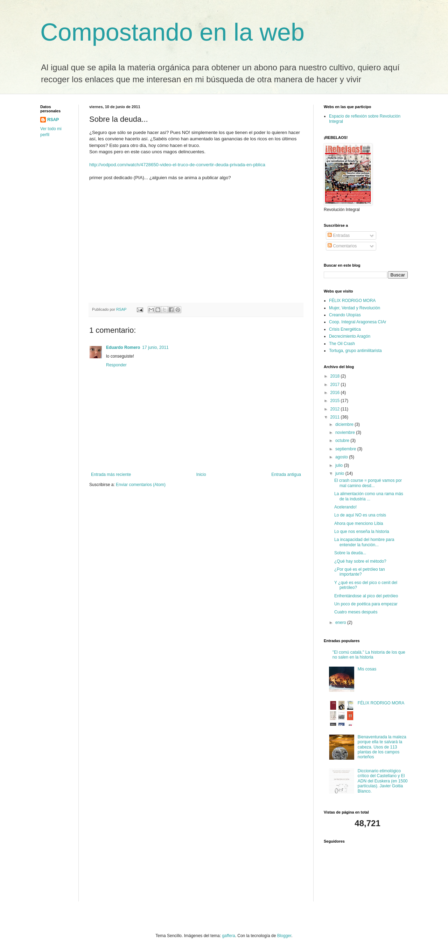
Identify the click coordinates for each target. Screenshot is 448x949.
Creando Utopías (345, 314)
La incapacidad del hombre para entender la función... (364, 542)
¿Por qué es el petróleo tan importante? (359, 572)
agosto (342, 457)
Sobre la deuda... (350, 552)
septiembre (346, 449)
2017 (335, 384)
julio (339, 465)
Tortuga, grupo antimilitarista (355, 350)
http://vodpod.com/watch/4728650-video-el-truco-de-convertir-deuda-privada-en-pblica (177, 164)
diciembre (345, 424)
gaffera (228, 935)
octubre (342, 440)
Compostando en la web (172, 32)
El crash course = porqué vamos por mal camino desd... (368, 483)
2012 (335, 409)
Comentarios (342, 246)
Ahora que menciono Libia (358, 523)
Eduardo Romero (123, 347)
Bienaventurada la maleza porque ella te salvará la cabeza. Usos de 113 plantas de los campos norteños (382, 747)
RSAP (53, 119)
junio (340, 473)
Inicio (201, 474)
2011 (335, 417)
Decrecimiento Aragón (349, 336)
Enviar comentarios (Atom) (141, 484)
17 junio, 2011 (155, 347)
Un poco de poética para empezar (366, 604)
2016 (335, 392)
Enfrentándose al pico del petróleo (366, 595)
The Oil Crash (342, 343)
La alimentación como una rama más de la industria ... (368, 496)
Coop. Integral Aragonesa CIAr (357, 321)
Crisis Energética (345, 329)
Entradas (339, 235)
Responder (116, 365)
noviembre (345, 432)
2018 (335, 376)
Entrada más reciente (111, 474)
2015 (335, 400)
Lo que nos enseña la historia (361, 531)
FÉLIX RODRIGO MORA (352, 300)
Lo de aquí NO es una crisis (360, 515)
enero (341, 622)
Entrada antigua (286, 474)
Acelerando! (345, 507)
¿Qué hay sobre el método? (360, 561)
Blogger (284, 935)
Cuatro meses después (355, 612)
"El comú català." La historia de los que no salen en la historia (368, 655)
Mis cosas (367, 669)
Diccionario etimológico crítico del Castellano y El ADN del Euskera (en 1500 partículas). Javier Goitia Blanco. (383, 781)
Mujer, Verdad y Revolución (354, 307)
